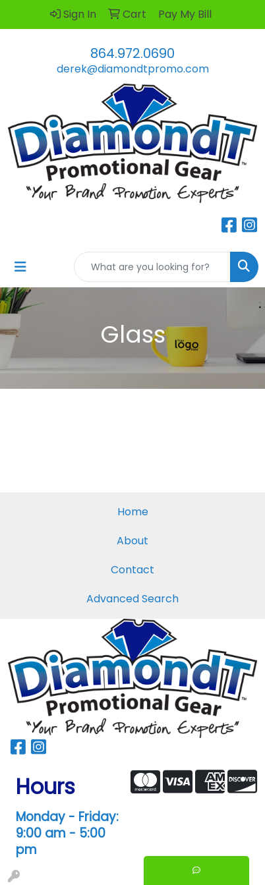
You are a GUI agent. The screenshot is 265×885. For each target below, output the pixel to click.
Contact (132, 569)
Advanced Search (132, 598)
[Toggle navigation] (20, 267)
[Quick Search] (152, 267)
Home (132, 511)
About (132, 540)
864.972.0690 (132, 53)
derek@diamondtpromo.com (133, 68)
